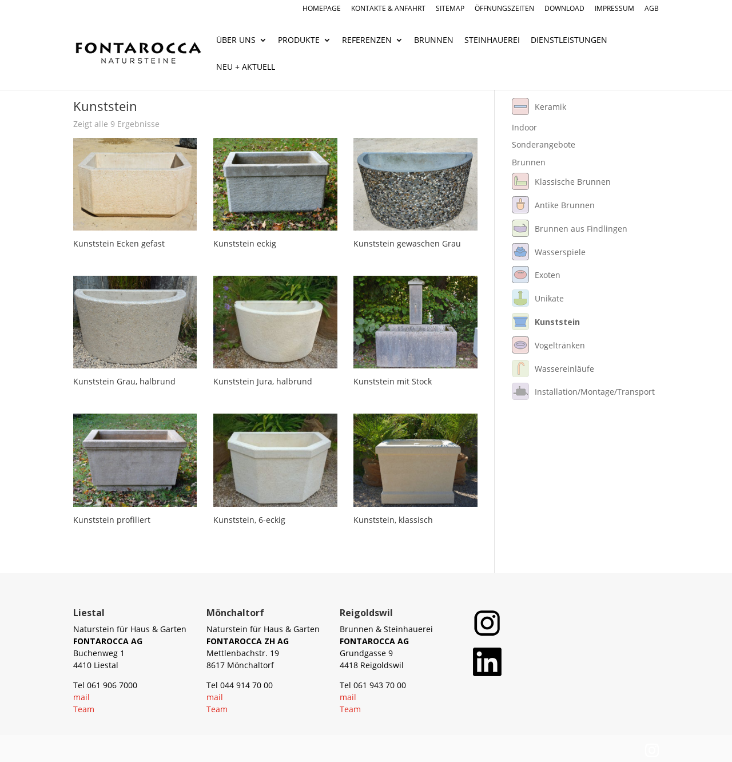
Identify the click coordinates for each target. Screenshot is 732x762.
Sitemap (450, 9)
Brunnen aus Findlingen (581, 228)
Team (83, 709)
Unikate (549, 298)
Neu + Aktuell (245, 67)
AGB (652, 9)
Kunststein (557, 321)
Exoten (547, 274)
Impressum (614, 9)
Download (564, 9)
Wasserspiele (560, 252)
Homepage (322, 9)
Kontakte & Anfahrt (388, 9)
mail (81, 697)
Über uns (236, 40)
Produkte (299, 40)
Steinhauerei (492, 40)
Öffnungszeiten (504, 9)
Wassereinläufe (564, 368)
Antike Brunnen (565, 205)
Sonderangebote (543, 144)
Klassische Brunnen (573, 181)
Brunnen (433, 40)
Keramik (550, 106)
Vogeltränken (560, 345)
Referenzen (367, 40)
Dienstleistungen (569, 40)
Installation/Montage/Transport (595, 391)
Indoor (524, 127)
